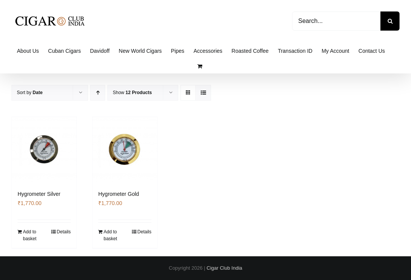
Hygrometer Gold (118, 194)
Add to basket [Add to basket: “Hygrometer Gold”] (110, 235)
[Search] (390, 21)
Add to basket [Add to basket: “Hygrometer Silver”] (29, 235)
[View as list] (203, 92)
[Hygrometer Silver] (44, 149)
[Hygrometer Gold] (125, 149)
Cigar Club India (224, 268)
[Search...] (336, 21)
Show (132, 92)
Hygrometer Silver (39, 194)
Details (64, 231)
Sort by (29, 92)
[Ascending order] (97, 93)
